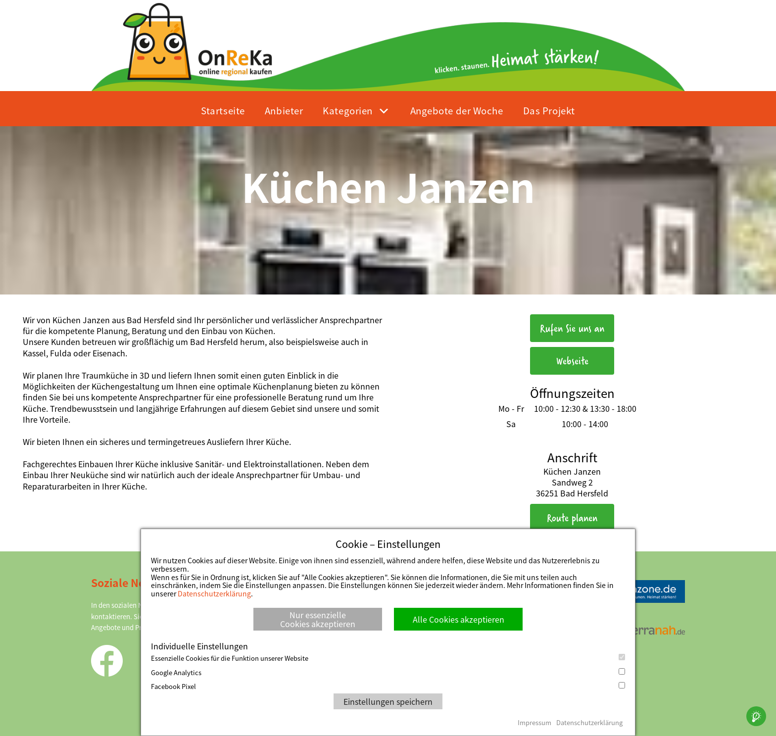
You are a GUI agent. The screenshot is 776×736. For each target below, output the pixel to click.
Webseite (572, 360)
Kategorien (348, 110)
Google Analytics (388, 672)
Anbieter (284, 110)
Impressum (534, 722)
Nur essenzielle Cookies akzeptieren (317, 619)
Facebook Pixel (388, 686)
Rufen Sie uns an (572, 328)
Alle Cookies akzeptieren (458, 619)
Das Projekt (549, 110)
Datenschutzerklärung (214, 593)
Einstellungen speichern (388, 701)
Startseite (223, 110)
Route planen (572, 517)
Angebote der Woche (456, 110)
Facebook (107, 661)
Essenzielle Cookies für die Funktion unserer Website (388, 658)
